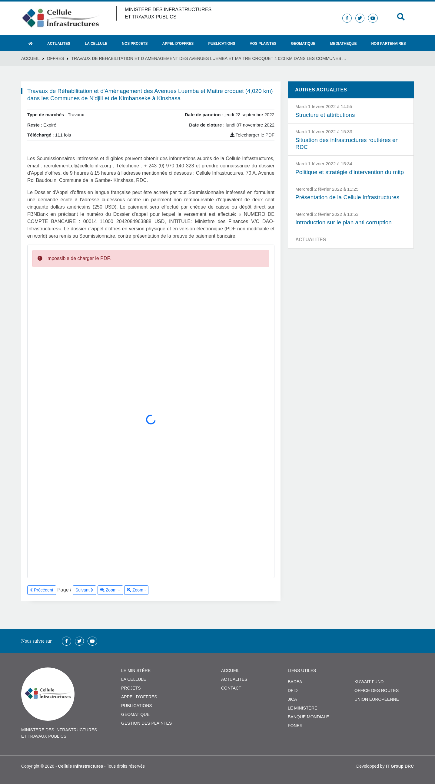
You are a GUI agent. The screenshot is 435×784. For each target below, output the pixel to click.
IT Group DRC (400, 766)
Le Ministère (302, 708)
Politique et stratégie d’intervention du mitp (349, 172)
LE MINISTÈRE (136, 670)
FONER (295, 725)
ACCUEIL (230, 670)
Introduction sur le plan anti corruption (343, 222)
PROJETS (131, 688)
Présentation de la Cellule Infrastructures (347, 197)
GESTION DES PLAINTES (146, 723)
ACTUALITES (234, 679)
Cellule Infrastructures (80, 766)
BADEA (295, 681)
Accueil (30, 58)
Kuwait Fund (369, 681)
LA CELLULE (133, 679)
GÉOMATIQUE (135, 714)
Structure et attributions (325, 115)
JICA (292, 699)
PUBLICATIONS (136, 705)
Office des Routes (376, 690)
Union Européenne (376, 699)
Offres (55, 58)
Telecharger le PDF (252, 134)
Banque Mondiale (308, 716)
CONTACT (231, 688)
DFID (293, 690)
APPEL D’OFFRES (139, 696)
